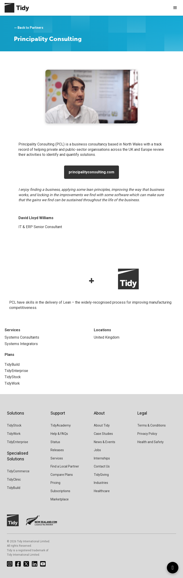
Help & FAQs (59, 434)
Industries (101, 483)
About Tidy (102, 425)
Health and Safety (150, 442)
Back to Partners (28, 27)
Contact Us (102, 466)
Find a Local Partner (64, 466)
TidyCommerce (18, 471)
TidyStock (14, 425)
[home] (14, 8)
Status (55, 442)
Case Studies (103, 434)
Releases (57, 450)
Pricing (55, 483)
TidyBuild (13, 488)
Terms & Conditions (151, 425)
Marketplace (59, 499)
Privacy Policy (147, 434)
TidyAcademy (60, 425)
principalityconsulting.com (91, 172)
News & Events (104, 442)
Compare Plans (61, 474)
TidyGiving (101, 474)
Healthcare (102, 491)
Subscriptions (60, 491)
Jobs (97, 450)
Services (56, 458)
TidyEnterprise (17, 442)
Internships (102, 458)
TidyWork (14, 434)
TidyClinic (14, 479)
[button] (175, 8)
